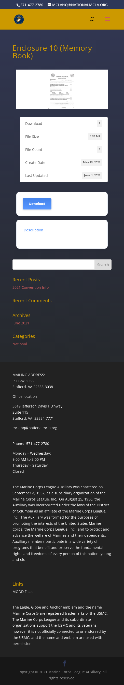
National (19, 343)
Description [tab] (33, 230)
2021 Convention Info (30, 287)
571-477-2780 (31, 4)
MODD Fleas (22, 591)
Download (37, 204)
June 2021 (20, 323)
